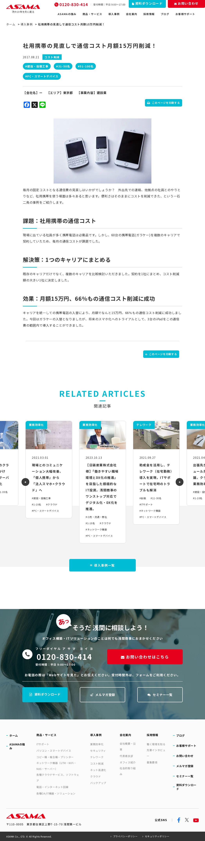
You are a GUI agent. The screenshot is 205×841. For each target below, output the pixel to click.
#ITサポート (146, 504)
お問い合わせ (184, 756)
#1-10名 (36, 504)
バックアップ (98, 783)
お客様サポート (185, 14)
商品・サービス (92, 14)
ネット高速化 (98, 770)
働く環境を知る (156, 744)
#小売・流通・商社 (96, 517)
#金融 (142, 498)
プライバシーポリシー (125, 836)
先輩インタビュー (156, 753)
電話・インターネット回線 (52, 787)
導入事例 (114, 14)
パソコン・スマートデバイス (53, 750)
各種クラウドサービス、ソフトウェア (57, 777)
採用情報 (149, 14)
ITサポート (42, 744)
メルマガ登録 (102, 694)
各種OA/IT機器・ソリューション (56, 793)
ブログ (165, 14)
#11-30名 (156, 498)
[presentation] (25, 482)
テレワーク (96, 757)
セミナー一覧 (160, 694)
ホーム (10, 24)
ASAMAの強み (67, 14)
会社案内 (131, 14)
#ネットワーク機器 (96, 529)
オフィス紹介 (128, 762)
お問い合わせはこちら (145, 656)
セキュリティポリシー (157, 836)
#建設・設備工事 (36, 66)
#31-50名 (63, 66)
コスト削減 (96, 763)
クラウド (95, 776)
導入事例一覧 (102, 565)
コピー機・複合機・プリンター (55, 757)
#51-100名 (86, 66)
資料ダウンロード (45, 694)
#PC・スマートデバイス (41, 76)
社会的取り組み (128, 771)
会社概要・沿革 (128, 746)
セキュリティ (98, 750)
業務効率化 (96, 744)
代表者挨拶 (126, 756)
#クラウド (52, 504)
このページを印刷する (163, 103)
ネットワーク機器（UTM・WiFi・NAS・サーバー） (56, 766)
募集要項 (152, 762)
